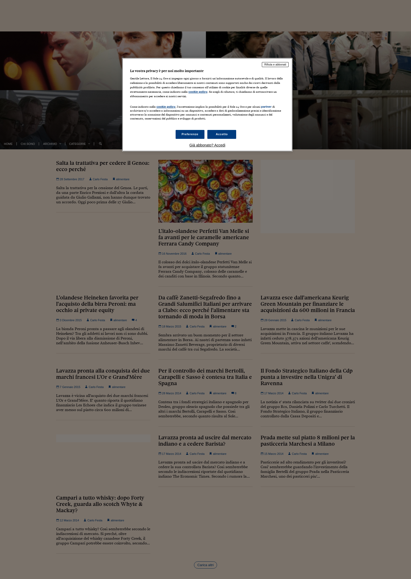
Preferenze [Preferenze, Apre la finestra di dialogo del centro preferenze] (190, 134)
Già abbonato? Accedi (207, 145)
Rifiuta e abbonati (275, 64)
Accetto (222, 134)
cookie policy (197, 91)
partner (266, 106)
